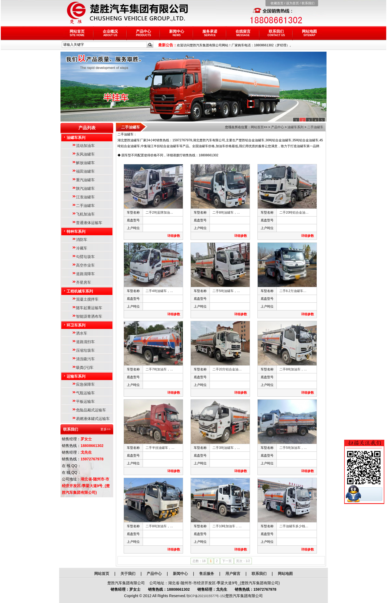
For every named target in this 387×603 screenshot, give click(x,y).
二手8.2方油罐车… (292, 291)
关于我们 (127, 573)
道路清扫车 (85, 342)
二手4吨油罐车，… (159, 291)
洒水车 (81, 333)
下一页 (227, 561)
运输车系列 (76, 376)
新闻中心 (176, 33)
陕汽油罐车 (85, 188)
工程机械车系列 (80, 291)
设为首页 (292, 3)
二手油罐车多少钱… (293, 526)
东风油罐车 (85, 154)
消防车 (81, 239)
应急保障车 (85, 384)
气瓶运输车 (85, 393)
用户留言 (232, 573)
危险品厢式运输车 (91, 410)
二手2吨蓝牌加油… (159, 212)
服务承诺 (209, 33)
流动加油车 (85, 145)
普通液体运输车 (89, 223)
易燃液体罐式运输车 (93, 418)
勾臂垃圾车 (85, 257)
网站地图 (309, 33)
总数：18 (199, 561)
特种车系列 (76, 231)
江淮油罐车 (85, 197)
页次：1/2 (243, 561)
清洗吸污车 (85, 359)
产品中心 (143, 33)
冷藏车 (81, 248)
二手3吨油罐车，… (226, 448)
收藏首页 (277, 3)
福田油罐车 (85, 171)
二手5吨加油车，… (293, 448)
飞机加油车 (85, 214)
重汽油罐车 (85, 180)
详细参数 (173, 236)
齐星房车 (83, 282)
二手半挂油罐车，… (160, 448)
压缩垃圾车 (85, 350)
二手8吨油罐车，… (226, 212)
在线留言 (243, 33)
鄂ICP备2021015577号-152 (206, 596)
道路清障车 (85, 274)
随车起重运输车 (89, 308)
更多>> (105, 429)
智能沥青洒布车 (89, 316)
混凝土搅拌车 (87, 299)
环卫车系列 (76, 325)
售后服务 (206, 573)
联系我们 (308, 3)
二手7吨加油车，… (159, 369)
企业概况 (110, 33)
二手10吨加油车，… (227, 526)
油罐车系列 (76, 137)
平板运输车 (85, 401)
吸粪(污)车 (84, 367)
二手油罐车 (85, 205)
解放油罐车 (85, 163)
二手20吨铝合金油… (294, 212)
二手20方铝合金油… (227, 369)
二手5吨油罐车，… (226, 291)
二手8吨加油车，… (293, 369)
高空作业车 (85, 265)
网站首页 (77, 33)
